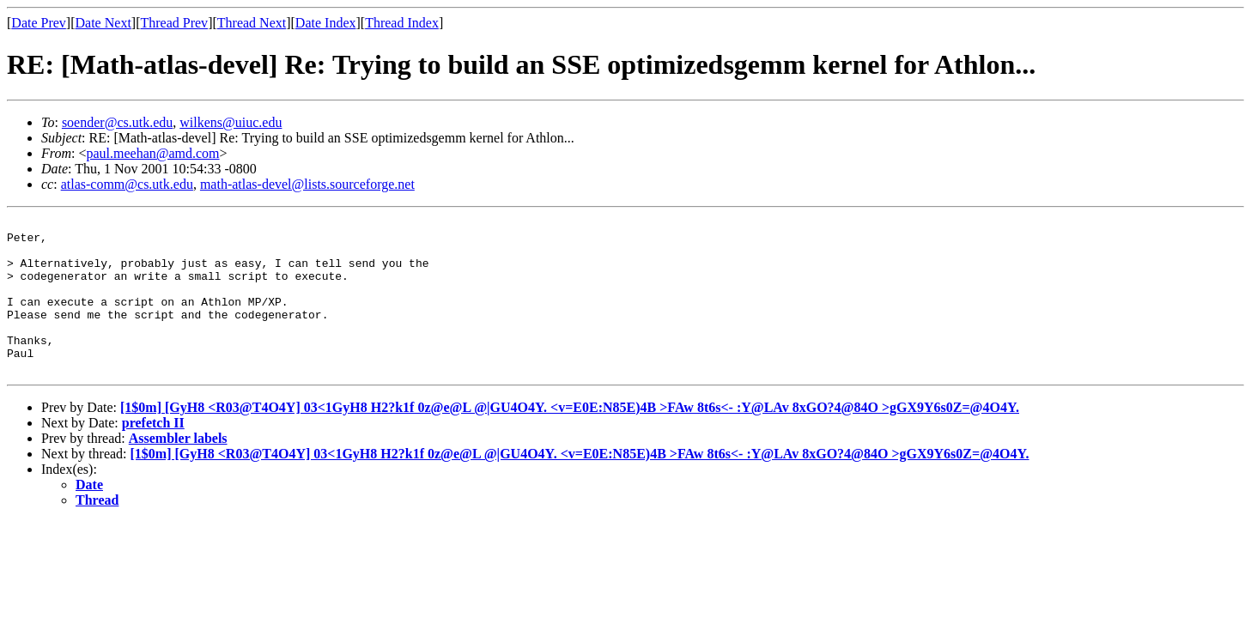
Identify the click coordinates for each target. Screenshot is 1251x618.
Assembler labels (178, 469)
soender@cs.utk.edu (117, 122)
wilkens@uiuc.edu (230, 122)
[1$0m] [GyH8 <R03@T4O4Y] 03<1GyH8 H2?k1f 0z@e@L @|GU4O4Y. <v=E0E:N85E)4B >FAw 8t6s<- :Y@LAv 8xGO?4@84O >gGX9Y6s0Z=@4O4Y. (569, 438)
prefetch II (153, 453)
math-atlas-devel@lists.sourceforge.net (307, 184)
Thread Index (402, 22)
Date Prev (38, 22)
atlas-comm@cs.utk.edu (127, 184)
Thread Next (251, 22)
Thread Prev (174, 22)
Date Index (325, 22)
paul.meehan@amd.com (152, 153)
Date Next (103, 22)
